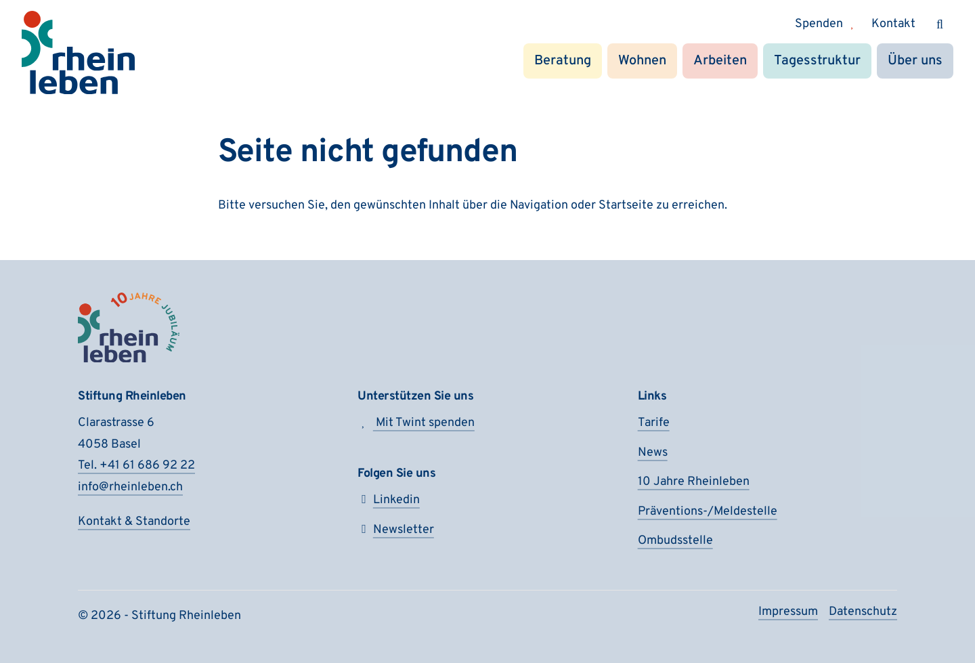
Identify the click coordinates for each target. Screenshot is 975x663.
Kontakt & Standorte (134, 522)
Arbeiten (720, 61)
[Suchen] (939, 24)
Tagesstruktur (817, 61)
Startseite (626, 205)
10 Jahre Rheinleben (694, 482)
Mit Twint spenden (416, 423)
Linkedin (389, 500)
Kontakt (893, 24)
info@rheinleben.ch (130, 487)
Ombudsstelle (675, 541)
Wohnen (642, 61)
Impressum (788, 612)
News (653, 453)
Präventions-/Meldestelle (707, 511)
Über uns (915, 61)
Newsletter (396, 530)
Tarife (654, 423)
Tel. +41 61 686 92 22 (136, 465)
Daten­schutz (863, 612)
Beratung (562, 61)
